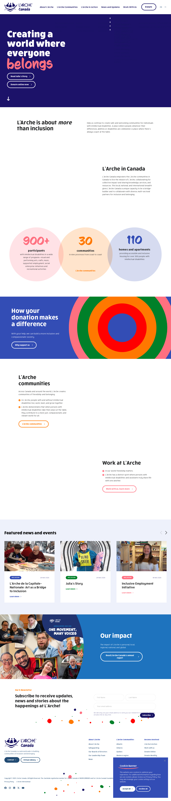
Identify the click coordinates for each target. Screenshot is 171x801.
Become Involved (151, 739)
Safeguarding (94, 748)
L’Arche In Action (150, 744)
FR (165, 7)
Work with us (149, 748)
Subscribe (146, 715)
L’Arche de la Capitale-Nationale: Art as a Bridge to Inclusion (28, 587)
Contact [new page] (10, 760)
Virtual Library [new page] (29, 760)
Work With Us (130, 7)
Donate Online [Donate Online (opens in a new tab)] (150, 752)
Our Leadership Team (97, 755)
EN (161, 7)
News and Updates (110, 7)
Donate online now (20, 84)
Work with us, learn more (118, 488)
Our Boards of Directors (98, 752)
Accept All (127, 789)
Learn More (14, 596)
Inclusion (15, 577)
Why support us (22, 345)
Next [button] (165, 532)
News (91, 759)
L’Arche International (23, 782)
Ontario (119, 748)
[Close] (165, 760)
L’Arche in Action (89, 7)
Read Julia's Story (19, 76)
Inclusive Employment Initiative (137, 585)
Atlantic (119, 744)
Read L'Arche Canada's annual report (120, 656)
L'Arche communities (85, 271)
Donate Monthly (150, 755)
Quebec (119, 752)
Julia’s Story (74, 583)
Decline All (143, 789)
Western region (122, 755)
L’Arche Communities (67, 7)
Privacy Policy (9, 782)
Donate (148, 6)
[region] (140, 777)
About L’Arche (46, 7)
